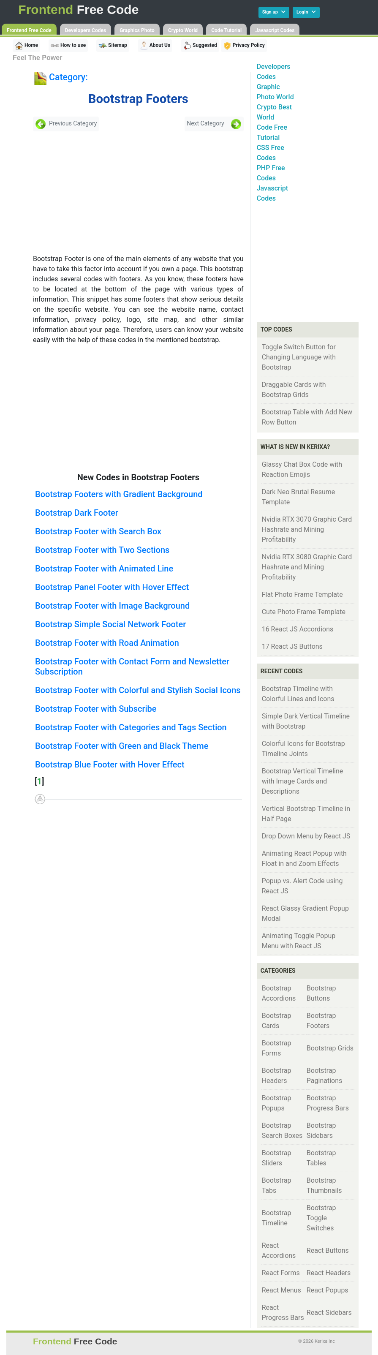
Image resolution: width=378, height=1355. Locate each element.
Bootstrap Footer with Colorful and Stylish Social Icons (138, 690)
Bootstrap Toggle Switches (321, 1218)
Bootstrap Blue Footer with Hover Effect (110, 764)
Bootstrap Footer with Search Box (98, 531)
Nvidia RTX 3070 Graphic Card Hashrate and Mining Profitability (307, 529)
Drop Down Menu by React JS (306, 836)
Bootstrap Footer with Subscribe (96, 709)
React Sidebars (329, 1313)
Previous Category (66, 124)
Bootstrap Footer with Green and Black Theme (121, 746)
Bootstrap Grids (330, 1048)
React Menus (281, 1290)
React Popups (327, 1290)
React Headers (329, 1273)
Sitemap (112, 45)
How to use (68, 45)
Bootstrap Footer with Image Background (112, 606)
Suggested (200, 45)
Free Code (78, 9)
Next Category (214, 124)
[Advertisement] (94, 192)
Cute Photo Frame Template (303, 612)
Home (26, 45)
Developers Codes (85, 30)
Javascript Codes (274, 30)
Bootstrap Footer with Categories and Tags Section (131, 727)
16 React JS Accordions (298, 629)
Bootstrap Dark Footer (76, 513)
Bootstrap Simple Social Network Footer (110, 624)
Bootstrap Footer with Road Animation (107, 643)
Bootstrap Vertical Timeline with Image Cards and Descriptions (302, 781)
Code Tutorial (226, 30)
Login (306, 12)
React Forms (281, 1273)
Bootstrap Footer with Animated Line (104, 568)
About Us (155, 45)
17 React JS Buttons (292, 646)
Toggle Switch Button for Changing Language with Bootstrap (299, 357)
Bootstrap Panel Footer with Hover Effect (112, 587)
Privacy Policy (244, 45)
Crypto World (183, 30)
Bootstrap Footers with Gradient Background (119, 494)
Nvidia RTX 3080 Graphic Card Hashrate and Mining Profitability (307, 567)
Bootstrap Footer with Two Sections (102, 550)
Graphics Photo (137, 30)
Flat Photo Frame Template (302, 594)
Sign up (274, 12)
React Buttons (328, 1250)
